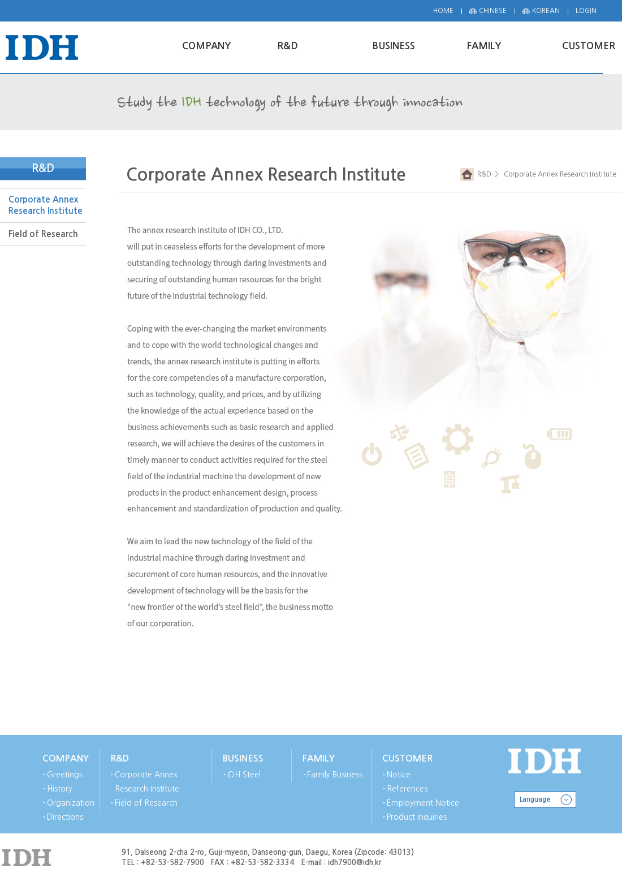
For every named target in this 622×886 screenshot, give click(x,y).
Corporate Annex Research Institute (45, 205)
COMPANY (65, 758)
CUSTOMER (407, 758)
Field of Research (43, 234)
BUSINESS (243, 758)
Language (535, 799)
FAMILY (319, 758)
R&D (482, 174)
